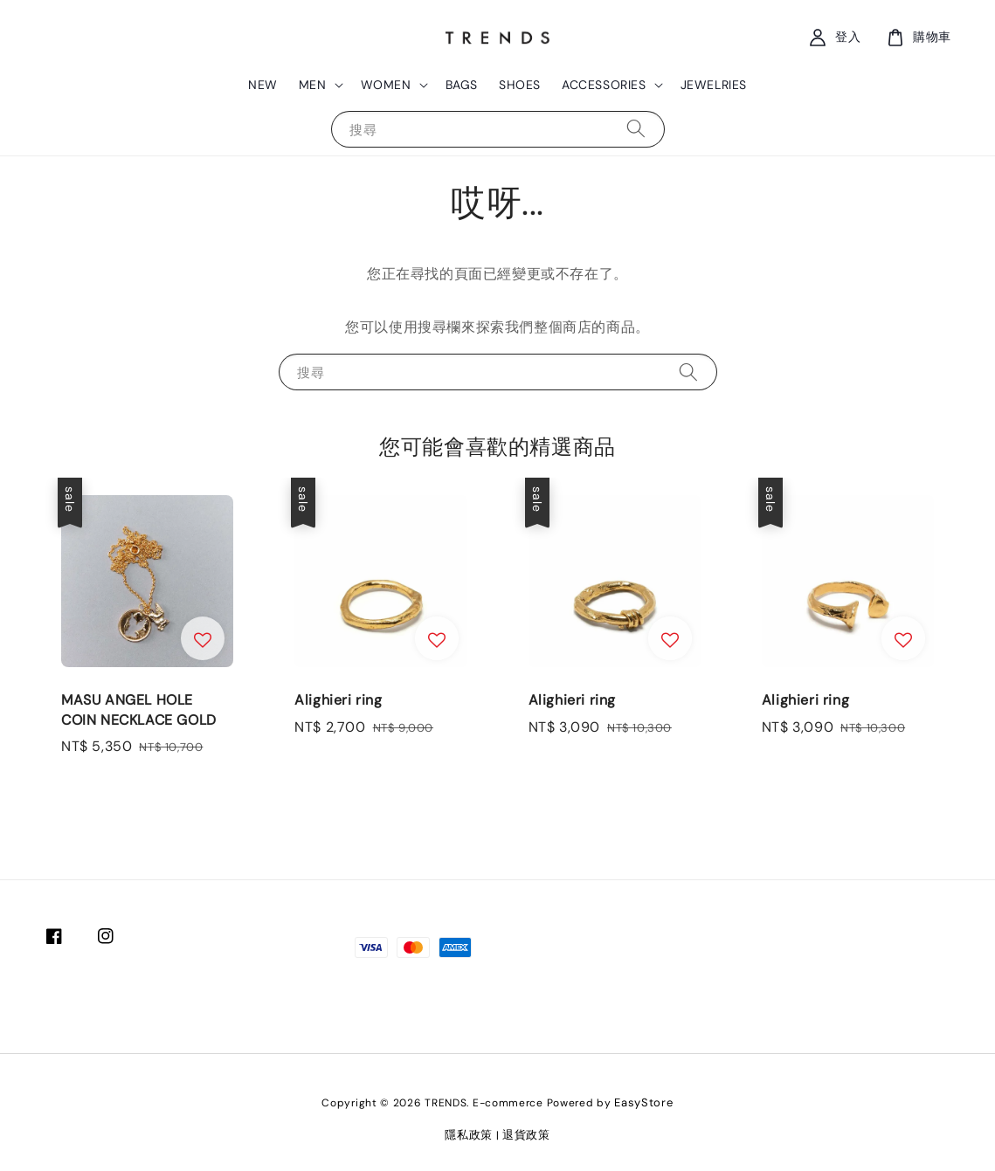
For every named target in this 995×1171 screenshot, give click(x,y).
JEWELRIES (714, 85)
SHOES (520, 85)
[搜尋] (636, 129)
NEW (263, 85)
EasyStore (643, 1102)
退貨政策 (526, 1134)
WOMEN (386, 85)
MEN (313, 85)
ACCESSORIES (604, 85)
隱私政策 (469, 1134)
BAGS (462, 85)
